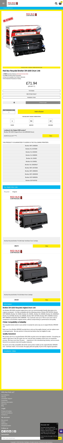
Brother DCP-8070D (8, 8)
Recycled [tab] (6, 191)
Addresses (4, 423)
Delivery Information (7, 402)
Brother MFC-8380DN (31, 145)
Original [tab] (14, 191)
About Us (4, 404)
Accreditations (5, 395)
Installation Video (31, 97)
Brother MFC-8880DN (31, 171)
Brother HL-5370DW (31, 149)
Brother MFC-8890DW (31, 174)
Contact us (4, 414)
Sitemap (3, 396)
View (50, 136)
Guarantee (4, 400)
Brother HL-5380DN (31, 155)
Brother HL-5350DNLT (31, 164)
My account (4, 420)
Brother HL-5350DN (31, 152)
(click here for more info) (22, 74)
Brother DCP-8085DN (31, 177)
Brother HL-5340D (31, 158)
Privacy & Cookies (6, 411)
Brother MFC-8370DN (31, 168)
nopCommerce (48, 442)
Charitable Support (6, 398)
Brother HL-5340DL (31, 161)
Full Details (31, 90)
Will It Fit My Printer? (31, 94)
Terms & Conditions (6, 413)
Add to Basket (39, 111)
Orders (3, 422)
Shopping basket (6, 425)
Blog (2, 405)
